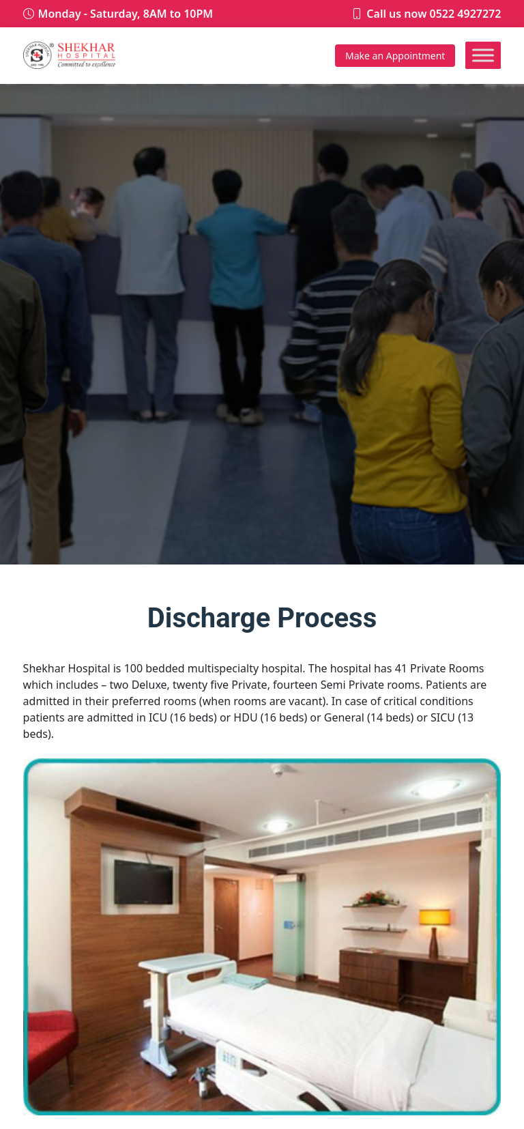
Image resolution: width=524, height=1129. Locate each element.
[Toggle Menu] (483, 55)
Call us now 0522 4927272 (433, 13)
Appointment (395, 55)
